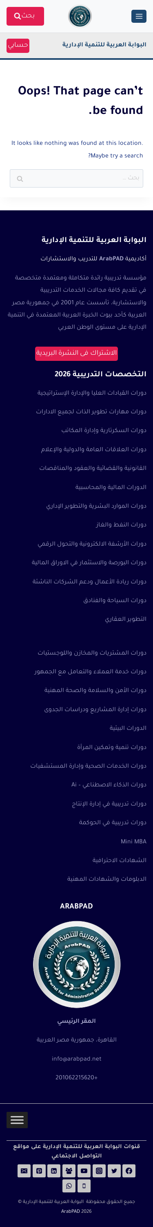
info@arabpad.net (77, 1060)
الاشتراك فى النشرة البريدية (76, 353)
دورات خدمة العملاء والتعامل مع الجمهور (90, 672)
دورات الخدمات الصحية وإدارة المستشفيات (88, 767)
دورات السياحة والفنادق (114, 601)
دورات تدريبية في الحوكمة (112, 823)
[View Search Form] (25, 16)
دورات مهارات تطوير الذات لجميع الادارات (91, 412)
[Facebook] (128, 1170)
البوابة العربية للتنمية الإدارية (104, 45)
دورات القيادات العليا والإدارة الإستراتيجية (92, 394)
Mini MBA (133, 842)
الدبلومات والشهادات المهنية (106, 880)
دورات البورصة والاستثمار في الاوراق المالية (89, 563)
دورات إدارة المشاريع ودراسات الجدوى (95, 710)
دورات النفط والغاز (121, 525)
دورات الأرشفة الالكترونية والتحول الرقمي (92, 544)
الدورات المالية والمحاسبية (110, 488)
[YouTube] (84, 1170)
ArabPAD (70, 1212)
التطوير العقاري (125, 620)
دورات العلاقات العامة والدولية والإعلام (93, 450)
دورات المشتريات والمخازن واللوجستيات (92, 654)
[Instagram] (99, 1170)
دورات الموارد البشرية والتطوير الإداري (96, 507)
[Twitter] (114, 1170)
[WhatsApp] (68, 1185)
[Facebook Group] (68, 1170)
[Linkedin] (53, 1170)
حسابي (18, 45)
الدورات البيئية (128, 729)
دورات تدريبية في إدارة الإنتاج (109, 804)
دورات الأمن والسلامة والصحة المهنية (95, 691)
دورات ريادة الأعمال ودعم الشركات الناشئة (89, 582)
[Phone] (84, 1185)
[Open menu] (138, 16)
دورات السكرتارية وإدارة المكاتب (103, 431)
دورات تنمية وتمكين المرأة (111, 748)
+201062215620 (76, 1078)
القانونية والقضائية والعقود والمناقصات (92, 469)
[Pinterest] (39, 1170)
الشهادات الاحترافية (119, 861)
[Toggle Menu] (17, 1120)
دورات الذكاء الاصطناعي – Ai (108, 785)
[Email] (24, 1170)
